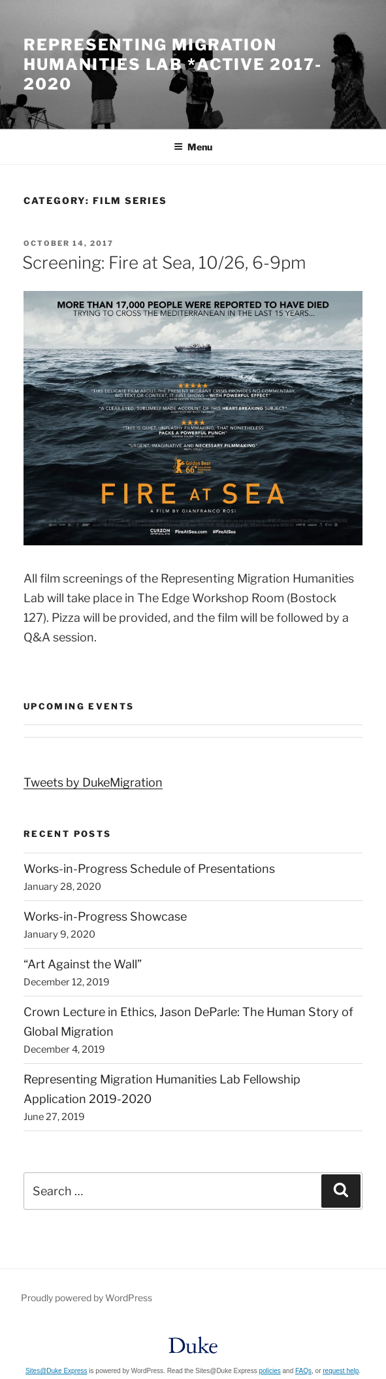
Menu (193, 146)
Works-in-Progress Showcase (105, 916)
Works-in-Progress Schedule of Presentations (149, 869)
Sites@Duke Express (56, 1370)
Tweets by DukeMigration (93, 782)
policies (269, 1370)
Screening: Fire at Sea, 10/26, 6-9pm (164, 262)
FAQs (303, 1370)
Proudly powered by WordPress (86, 1297)
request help (341, 1370)
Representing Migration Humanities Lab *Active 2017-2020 (173, 64)
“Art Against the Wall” (83, 964)
